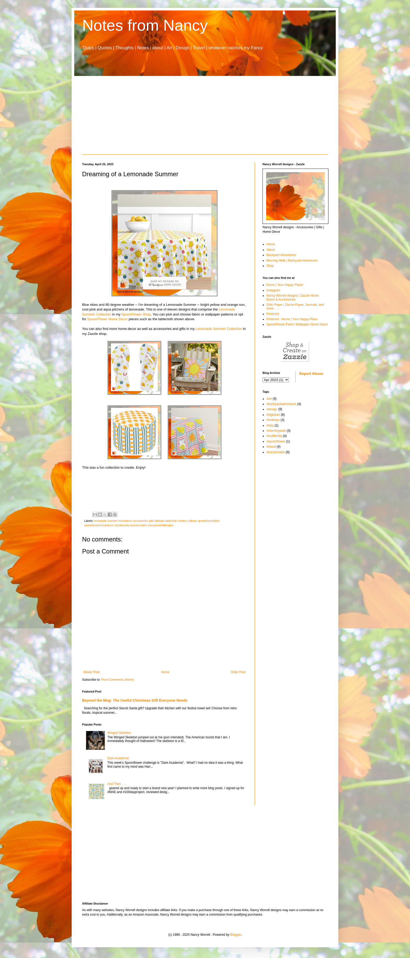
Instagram (273, 290)
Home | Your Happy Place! (284, 285)
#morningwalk (276, 431)
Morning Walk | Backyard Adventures (292, 260)
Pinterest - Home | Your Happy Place (291, 319)
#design (271, 409)
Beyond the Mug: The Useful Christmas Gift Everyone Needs (134, 700)
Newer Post (91, 672)
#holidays (273, 420)
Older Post (238, 672)
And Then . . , (116, 784)
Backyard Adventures (281, 255)
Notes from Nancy (145, 25)
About (270, 250)
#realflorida (274, 436)
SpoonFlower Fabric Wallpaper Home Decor (297, 324)
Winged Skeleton (119, 733)
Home (165, 672)
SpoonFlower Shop (136, 314)
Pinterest (272, 314)
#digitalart (273, 415)
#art (269, 399)
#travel (271, 446)
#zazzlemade (275, 452)
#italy (270, 425)
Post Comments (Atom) (117, 680)
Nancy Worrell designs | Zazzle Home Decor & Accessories (292, 297)
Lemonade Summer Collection (219, 329)
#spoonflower (275, 441)
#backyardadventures (281, 404)
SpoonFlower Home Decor (107, 319)
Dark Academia (118, 758)
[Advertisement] (205, 115)
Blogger (235, 935)
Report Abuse (311, 374)
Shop (270, 266)
